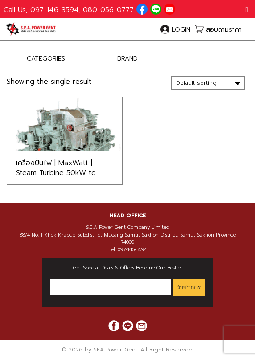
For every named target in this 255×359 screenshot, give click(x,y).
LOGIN (175, 29)
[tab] (127, 216)
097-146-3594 (132, 249)
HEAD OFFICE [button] (127, 216)
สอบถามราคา (218, 29)
